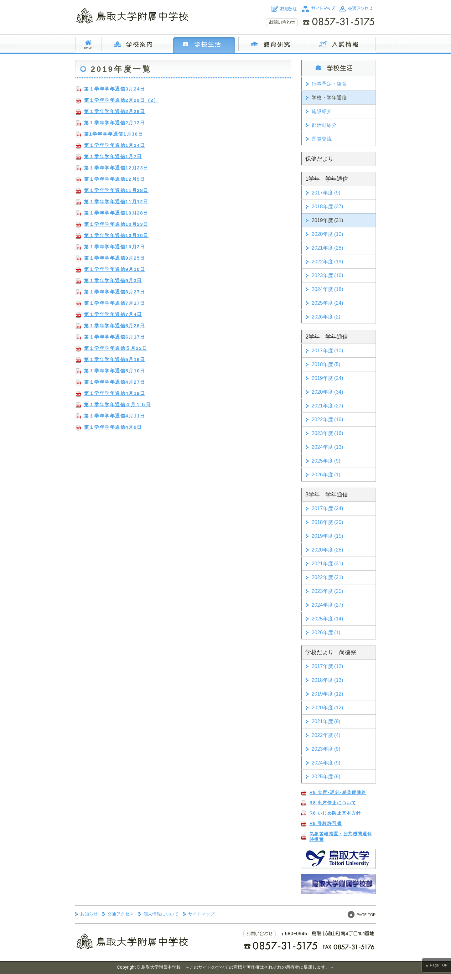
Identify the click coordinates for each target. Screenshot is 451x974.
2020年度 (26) (327, 549)
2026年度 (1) (326, 474)
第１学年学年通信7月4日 (113, 314)
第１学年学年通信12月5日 (114, 179)
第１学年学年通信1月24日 (114, 145)
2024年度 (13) (327, 447)
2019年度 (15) (327, 536)
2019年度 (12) (327, 694)
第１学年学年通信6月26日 (114, 325)
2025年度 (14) (327, 618)
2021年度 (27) (327, 405)
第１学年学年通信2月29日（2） (121, 100)
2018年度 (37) (327, 206)
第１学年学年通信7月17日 (114, 303)
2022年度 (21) (327, 577)
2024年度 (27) (327, 605)
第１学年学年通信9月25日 (114, 258)
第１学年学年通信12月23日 (116, 167)
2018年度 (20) (327, 522)
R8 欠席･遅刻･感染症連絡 (337, 792)
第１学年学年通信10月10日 (116, 235)
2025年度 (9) (326, 461)
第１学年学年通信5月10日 (114, 370)
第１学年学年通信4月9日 (113, 427)
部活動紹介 (324, 125)
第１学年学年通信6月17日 (114, 336)
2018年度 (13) (327, 680)
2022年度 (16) (327, 419)
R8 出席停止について (332, 802)
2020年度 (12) (327, 707)
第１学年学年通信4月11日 (114, 415)
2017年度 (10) (327, 350)
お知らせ (89, 913)
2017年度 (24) (327, 508)
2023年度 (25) (327, 591)
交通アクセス (120, 913)
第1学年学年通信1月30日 (113, 134)
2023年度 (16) (327, 275)
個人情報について (161, 913)
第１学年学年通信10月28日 (116, 212)
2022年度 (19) (327, 261)
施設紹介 (322, 111)
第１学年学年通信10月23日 (116, 224)
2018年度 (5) (326, 364)
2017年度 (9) (326, 192)
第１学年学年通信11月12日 (116, 201)
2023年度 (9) (326, 749)
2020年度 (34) (327, 392)
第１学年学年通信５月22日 (115, 348)
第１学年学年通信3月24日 (114, 88)
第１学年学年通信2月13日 (114, 122)
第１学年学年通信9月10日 (114, 269)
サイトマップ (201, 913)
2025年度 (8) (326, 776)
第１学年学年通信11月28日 (116, 190)
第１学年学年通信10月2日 (114, 246)
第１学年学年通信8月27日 (114, 291)
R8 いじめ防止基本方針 (335, 813)
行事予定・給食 (329, 83)
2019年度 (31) (327, 220)
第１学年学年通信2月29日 (114, 111)
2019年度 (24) (327, 378)
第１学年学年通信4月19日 (114, 393)
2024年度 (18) (327, 289)
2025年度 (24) (327, 303)
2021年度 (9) (326, 721)
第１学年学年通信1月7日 (113, 156)
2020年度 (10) (327, 234)
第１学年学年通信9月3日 (113, 280)
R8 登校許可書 (325, 823)
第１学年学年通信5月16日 (114, 359)
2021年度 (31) (327, 563)
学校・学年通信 (329, 97)
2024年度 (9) (326, 762)
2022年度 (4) (326, 735)
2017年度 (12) (327, 666)
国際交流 (322, 139)
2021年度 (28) (327, 248)
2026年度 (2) (326, 316)
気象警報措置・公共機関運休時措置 (340, 836)
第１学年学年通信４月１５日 (117, 404)
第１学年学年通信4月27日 (114, 382)
